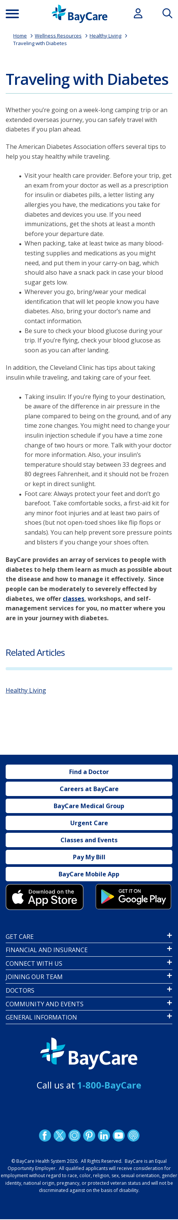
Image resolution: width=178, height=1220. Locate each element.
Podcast (133, 1135)
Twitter (59, 1135)
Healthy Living (105, 35)
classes (73, 598)
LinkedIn (104, 1135)
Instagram (74, 1135)
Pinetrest (89, 1135)
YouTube (118, 1135)
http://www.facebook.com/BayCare (45, 1135)
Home (20, 35)
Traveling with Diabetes (40, 43)
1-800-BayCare (109, 1085)
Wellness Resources (58, 35)
